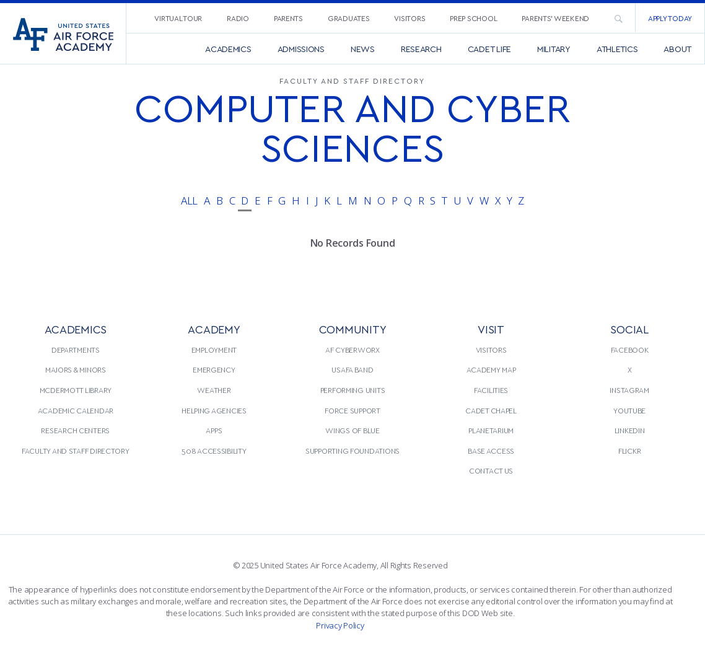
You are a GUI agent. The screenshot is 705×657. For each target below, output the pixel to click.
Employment (214, 349)
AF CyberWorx (352, 349)
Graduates (349, 18)
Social (629, 328)
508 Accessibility (214, 450)
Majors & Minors (75, 369)
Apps (214, 430)
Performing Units (352, 390)
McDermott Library (76, 390)
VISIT (491, 328)
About (677, 48)
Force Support (352, 410)
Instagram (629, 390)
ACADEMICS (76, 328)
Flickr (629, 450)
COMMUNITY (353, 328)
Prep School (473, 18)
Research (421, 48)
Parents (288, 18)
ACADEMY (214, 328)
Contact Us (491, 470)
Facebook (630, 349)
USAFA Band (352, 369)
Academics (228, 48)
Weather (213, 390)
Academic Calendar (75, 410)
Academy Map (491, 369)
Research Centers (75, 430)
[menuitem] (178, 17)
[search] (618, 18)
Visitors (409, 18)
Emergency (214, 369)
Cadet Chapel (491, 410)
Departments (75, 349)
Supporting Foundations (352, 450)
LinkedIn (630, 430)
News (363, 48)
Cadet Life (489, 48)
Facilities (491, 390)
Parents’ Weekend (555, 18)
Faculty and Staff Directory (75, 450)
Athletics (617, 48)
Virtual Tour (178, 18)
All (189, 200)
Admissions (301, 48)
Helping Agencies (214, 410)
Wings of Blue (352, 430)
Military (554, 48)
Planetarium (491, 430)
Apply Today (670, 18)
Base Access (491, 450)
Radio (238, 18)
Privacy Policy (340, 625)
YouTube (629, 410)
